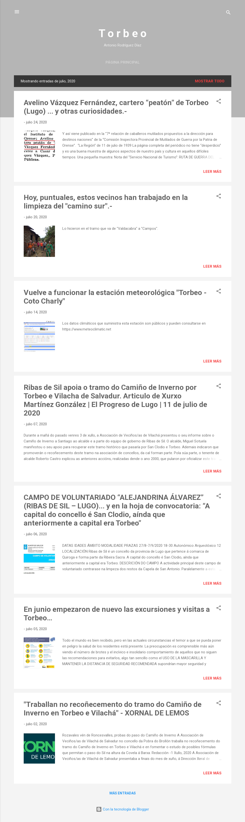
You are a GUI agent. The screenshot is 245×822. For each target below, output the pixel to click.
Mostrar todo (209, 81)
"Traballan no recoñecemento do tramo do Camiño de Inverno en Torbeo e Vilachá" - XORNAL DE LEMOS (113, 708)
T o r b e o (123, 33)
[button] (219, 102)
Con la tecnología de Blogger (122, 809)
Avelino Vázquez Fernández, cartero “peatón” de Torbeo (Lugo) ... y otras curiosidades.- (116, 106)
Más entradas (122, 793)
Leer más (212, 171)
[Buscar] (228, 13)
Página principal (123, 62)
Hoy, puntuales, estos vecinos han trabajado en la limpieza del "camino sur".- (106, 201)
